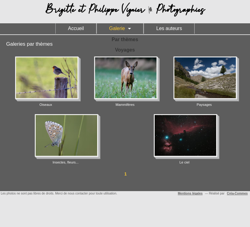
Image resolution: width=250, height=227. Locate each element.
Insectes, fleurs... (65, 139)
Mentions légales (190, 193)
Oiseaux (46, 81)
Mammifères (125, 81)
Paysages (204, 81)
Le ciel (184, 139)
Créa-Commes (237, 193)
